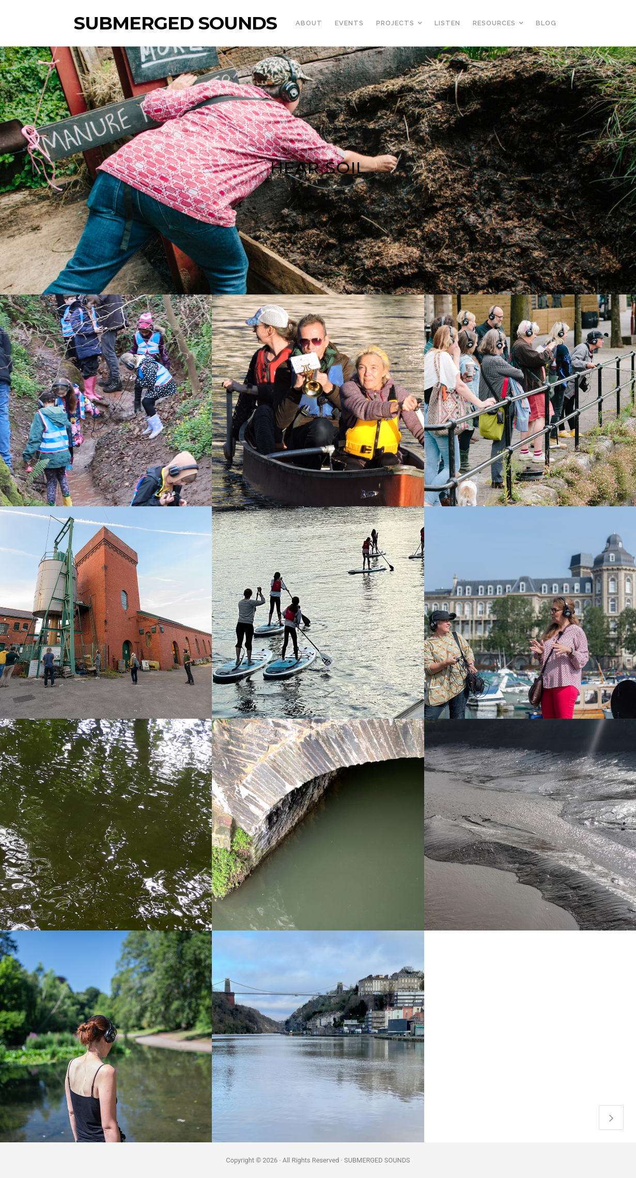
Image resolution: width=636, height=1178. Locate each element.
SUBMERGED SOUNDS (175, 23)
